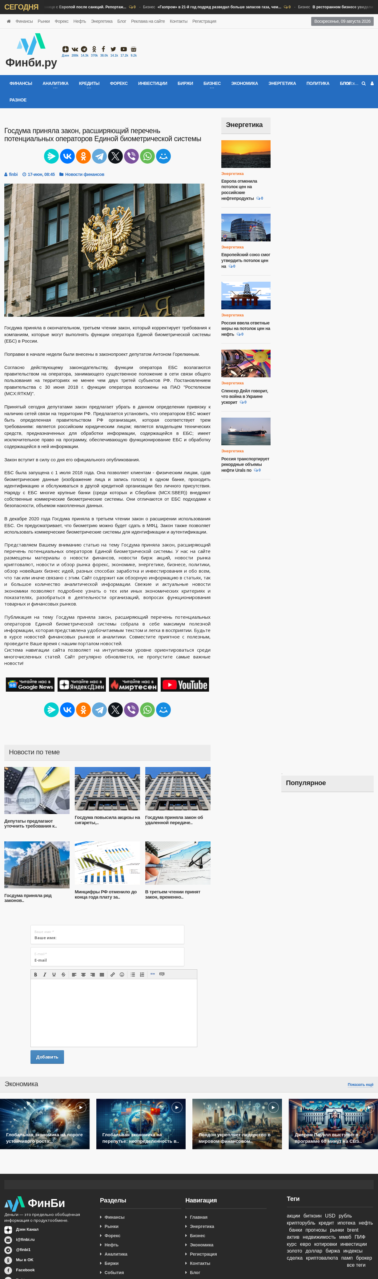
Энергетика (101, 21)
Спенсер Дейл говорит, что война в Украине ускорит (244, 396)
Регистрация (204, 21)
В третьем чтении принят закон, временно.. (172, 894)
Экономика (244, 83)
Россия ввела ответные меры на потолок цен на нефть (245, 328)
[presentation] (36, 974)
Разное (18, 99)
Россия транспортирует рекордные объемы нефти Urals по (245, 464)
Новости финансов (84, 174)
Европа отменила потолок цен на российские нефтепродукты (239, 190)
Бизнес (215, 7)
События (114, 1272)
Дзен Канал (27, 1229)
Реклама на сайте (148, 21)
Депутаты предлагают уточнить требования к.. (30, 823)
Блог (121, 21)
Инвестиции (152, 83)
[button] (35, 974)
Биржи (185, 83)
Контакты (178, 21)
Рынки (44, 21)
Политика (318, 83)
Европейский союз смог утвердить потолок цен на (245, 260)
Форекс (62, 21)
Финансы (24, 21)
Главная (198, 1217)
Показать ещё (360, 1084)
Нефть (80, 21)
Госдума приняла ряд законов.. (27, 898)
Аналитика (116, 1254)
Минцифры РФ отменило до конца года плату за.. (106, 894)
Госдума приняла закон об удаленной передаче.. (174, 820)
